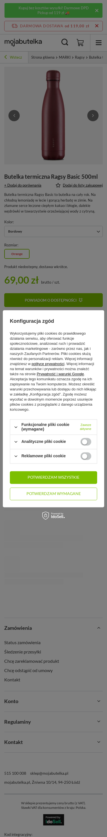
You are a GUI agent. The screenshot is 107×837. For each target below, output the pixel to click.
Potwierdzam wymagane (53, 493)
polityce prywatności (48, 364)
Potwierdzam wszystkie (53, 477)
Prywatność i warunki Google (60, 374)
